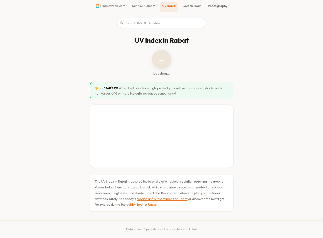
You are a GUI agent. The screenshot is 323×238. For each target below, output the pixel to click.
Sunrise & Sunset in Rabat (180, 227)
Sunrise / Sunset (144, 6)
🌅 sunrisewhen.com (111, 6)
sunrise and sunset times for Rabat (162, 197)
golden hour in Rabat (141, 203)
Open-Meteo (151, 227)
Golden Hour (192, 6)
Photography (217, 6)
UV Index (169, 6)
